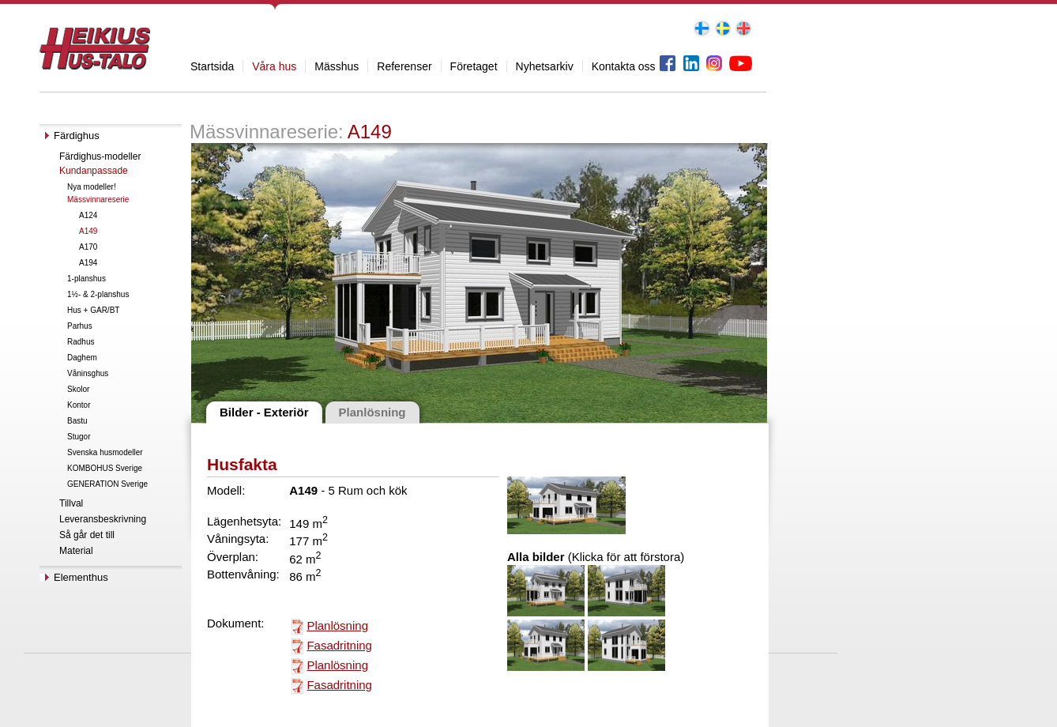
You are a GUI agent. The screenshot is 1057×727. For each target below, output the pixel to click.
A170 (88, 247)
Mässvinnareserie (98, 199)
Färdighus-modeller (100, 156)
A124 (88, 215)
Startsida (212, 66)
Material (76, 550)
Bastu (77, 420)
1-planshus (86, 278)
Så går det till (87, 535)
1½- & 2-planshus (98, 294)
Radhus (80, 341)
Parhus (79, 326)
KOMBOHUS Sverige (104, 468)
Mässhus (336, 66)
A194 (88, 262)
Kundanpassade (93, 170)
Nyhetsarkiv (545, 66)
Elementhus (81, 577)
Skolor (78, 389)
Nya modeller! (91, 187)
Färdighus (77, 135)
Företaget (474, 66)
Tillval (71, 503)
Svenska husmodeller (105, 452)
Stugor (78, 436)
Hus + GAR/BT (93, 310)
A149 (88, 231)
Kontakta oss (624, 66)
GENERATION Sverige (107, 484)
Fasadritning (339, 645)
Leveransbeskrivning (102, 519)
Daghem (82, 357)
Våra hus (274, 66)
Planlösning (337, 625)
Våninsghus (87, 373)
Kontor (78, 405)
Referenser (404, 66)
